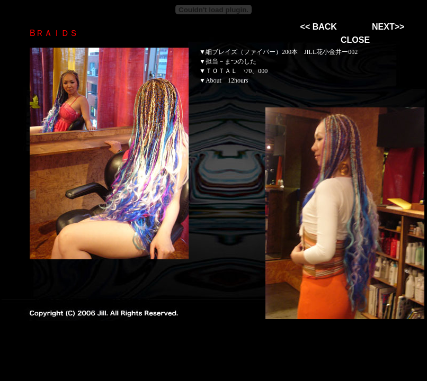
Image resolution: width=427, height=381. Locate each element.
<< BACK (318, 26)
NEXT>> (388, 26)
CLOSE (355, 39)
